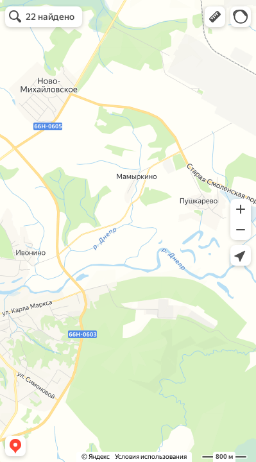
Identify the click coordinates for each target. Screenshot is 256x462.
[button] (215, 16)
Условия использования (151, 456)
